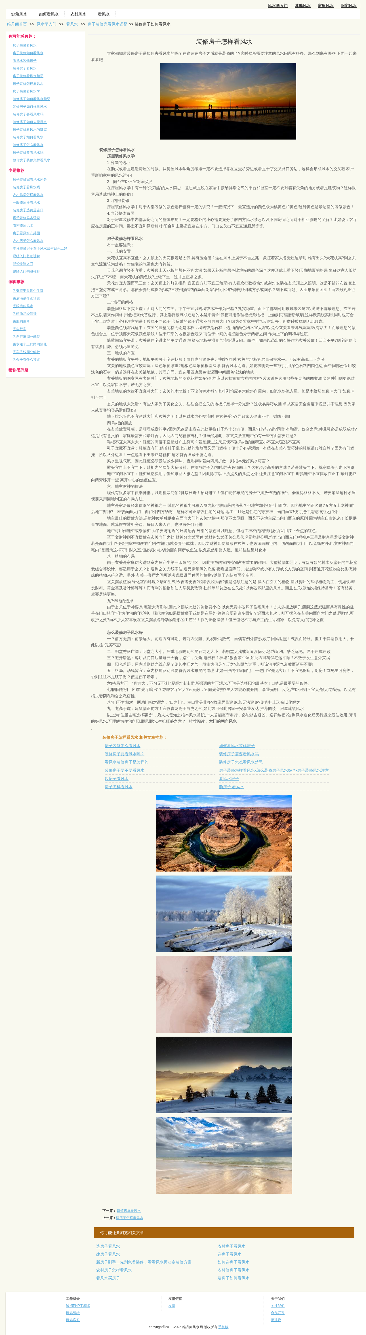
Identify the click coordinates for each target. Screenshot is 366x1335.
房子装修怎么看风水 (122, 745)
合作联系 (278, 1313)
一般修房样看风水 (26, 202)
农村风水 (78, 14)
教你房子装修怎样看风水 (31, 160)
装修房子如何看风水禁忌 (31, 99)
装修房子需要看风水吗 (239, 754)
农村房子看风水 (231, 1246)
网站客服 (73, 1320)
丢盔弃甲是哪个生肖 (28, 291)
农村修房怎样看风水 (28, 195)
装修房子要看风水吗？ (124, 754)
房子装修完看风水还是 (107, 24)
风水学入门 (278, 5)
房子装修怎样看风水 (28, 84)
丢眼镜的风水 (23, 306)
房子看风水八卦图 (26, 233)
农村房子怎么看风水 (28, 241)
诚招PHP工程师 (78, 1306)
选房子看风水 (229, 1254)
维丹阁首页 (17, 24)
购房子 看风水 (231, 786)
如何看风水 (49, 14)
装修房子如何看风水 (28, 137)
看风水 (104, 14)
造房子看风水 (108, 1246)
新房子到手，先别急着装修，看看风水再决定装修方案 (144, 1262)
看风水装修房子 (25, 61)
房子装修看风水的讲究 (30, 130)
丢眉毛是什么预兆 (26, 298)
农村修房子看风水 (233, 1270)
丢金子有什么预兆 (26, 360)
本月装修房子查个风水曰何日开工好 (40, 248)
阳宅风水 (349, 5)
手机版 (223, 1327)
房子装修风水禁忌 (26, 218)
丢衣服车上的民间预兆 (30, 344)
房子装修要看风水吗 (28, 153)
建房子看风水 (108, 1254)
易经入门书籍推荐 (26, 271)
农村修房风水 (23, 225)
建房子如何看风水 (233, 1278)
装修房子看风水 (25, 68)
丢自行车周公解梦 (26, 337)
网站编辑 (73, 1313)
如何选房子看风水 (233, 1262)
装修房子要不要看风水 (124, 770)
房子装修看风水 (25, 45)
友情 (172, 1306)
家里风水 (326, 5)
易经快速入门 (23, 264)
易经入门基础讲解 (26, 256)
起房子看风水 (117, 778)
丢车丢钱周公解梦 (26, 352)
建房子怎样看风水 (129, 1218)
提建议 (276, 1320)
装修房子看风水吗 (26, 187)
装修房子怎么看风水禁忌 (241, 762)
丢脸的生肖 (21, 321)
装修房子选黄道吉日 (28, 210)
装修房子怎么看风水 (28, 145)
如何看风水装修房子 (237, 745)
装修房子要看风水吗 (28, 114)
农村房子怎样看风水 (114, 1270)
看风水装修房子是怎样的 (126, 762)
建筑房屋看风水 (129, 1211)
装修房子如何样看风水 (30, 107)
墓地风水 (303, 5)
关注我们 (278, 1306)
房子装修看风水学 (26, 91)
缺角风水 (19, 14)
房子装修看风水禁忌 (28, 76)
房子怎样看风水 (118, 786)
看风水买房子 (108, 1278)
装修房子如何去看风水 (30, 122)
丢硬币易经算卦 (25, 314)
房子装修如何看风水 (28, 53)
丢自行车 (19, 329)
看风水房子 (229, 778)
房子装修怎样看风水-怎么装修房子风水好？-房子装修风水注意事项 (278, 770)
